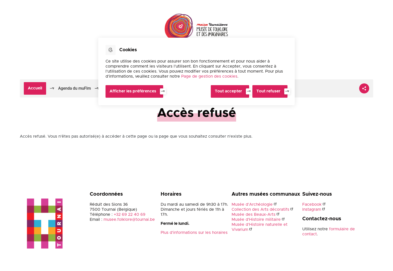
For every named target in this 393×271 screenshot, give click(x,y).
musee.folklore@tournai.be (129, 220)
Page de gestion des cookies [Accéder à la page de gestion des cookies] (209, 76)
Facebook (312, 205)
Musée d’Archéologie (252, 205)
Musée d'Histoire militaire (256, 220)
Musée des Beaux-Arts (253, 215)
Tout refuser (268, 91)
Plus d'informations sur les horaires (194, 233)
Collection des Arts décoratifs (260, 210)
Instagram (311, 210)
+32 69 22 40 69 (129, 215)
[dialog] (196, 71)
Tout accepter (227, 91)
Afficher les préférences (133, 91)
